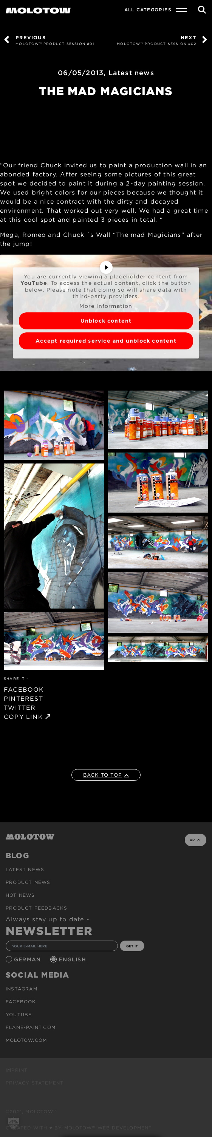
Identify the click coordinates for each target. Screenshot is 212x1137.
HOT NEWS (20, 895)
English (73, 959)
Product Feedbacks (36, 908)
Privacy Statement (34, 1083)
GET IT (132, 946)
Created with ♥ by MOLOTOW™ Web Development (79, 1128)
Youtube (19, 1014)
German (28, 959)
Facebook (21, 1001)
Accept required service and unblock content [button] (106, 341)
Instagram (21, 989)
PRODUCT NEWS (28, 882)
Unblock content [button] (106, 321)
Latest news (131, 73)
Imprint (17, 1070)
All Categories (148, 9)
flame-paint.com (31, 1027)
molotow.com (26, 1040)
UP (195, 840)
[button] (13, 1123)
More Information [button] (105, 306)
